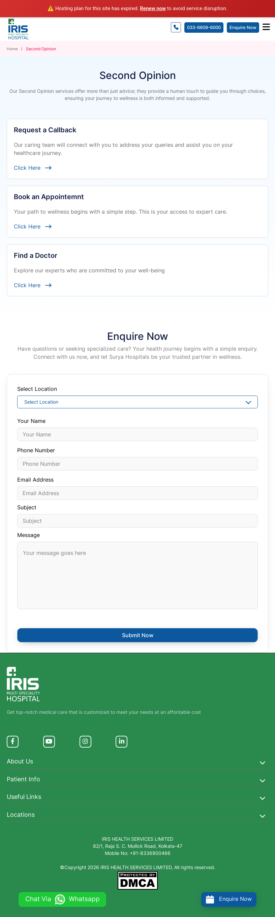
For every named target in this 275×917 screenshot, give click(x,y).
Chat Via (62, 899)
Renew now (153, 8)
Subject (26, 507)
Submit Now (137, 635)
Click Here (33, 167)
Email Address (35, 479)
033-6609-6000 (204, 27)
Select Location (37, 388)
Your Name (31, 420)
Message (28, 535)
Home (13, 48)
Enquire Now (243, 27)
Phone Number (36, 450)
